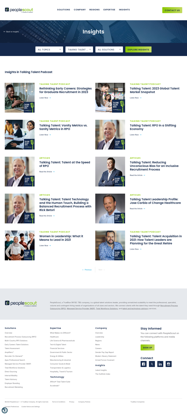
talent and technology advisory (135, 308)
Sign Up (147, 347)
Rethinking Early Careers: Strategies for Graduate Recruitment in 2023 (65, 90)
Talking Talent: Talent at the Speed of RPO (64, 164)
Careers (98, 348)
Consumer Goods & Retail (60, 364)
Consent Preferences (12, 406)
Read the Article (45, 172)
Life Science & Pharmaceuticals (62, 341)
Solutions (63, 9)
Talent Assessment (12, 348)
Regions (94, 9)
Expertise (109, 9)
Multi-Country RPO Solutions (16, 341)
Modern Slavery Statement (105, 356)
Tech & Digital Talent (58, 345)
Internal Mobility (11, 375)
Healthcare (54, 337)
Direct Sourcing (11, 372)
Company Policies (84, 402)
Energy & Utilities (56, 356)
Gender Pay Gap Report (104, 352)
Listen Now (43, 98)
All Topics (44, 49)
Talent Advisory (11, 379)
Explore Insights (138, 49)
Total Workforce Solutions (107, 308)
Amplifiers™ (9, 352)
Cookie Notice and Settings (30, 406)
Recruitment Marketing (14, 387)
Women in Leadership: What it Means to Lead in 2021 (61, 238)
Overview (8, 333)
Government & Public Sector (61, 352)
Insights (124, 9)
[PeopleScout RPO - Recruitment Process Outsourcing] (20, 10)
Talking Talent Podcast (80, 49)
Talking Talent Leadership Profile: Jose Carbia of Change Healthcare (155, 201)
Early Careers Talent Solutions (16, 345)
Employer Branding (12, 383)
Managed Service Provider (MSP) (81, 308)
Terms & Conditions (58, 402)
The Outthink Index (102, 374)
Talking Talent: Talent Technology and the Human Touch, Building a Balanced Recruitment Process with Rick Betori (65, 204)
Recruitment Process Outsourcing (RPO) (20, 337)
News (97, 345)
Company (80, 9)
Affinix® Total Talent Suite (60, 382)
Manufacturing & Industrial (60, 360)
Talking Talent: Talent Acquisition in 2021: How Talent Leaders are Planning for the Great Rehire (156, 239)
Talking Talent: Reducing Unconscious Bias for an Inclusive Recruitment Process (154, 165)
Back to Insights (12, 32)
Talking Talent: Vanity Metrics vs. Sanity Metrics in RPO (63, 127)
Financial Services (57, 348)
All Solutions (106, 49)
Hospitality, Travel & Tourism (61, 372)
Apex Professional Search (15, 360)
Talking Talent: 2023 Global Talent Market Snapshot (154, 90)
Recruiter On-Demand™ (14, 356)
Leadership (99, 337)
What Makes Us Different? (60, 333)
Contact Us (172, 10)
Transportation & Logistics (60, 368)
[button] (5, 410)
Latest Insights (101, 370)
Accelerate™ (55, 386)
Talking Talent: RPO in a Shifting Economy (153, 127)
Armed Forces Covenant (104, 360)
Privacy (71, 402)
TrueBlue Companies (137, 402)
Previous (88, 270)
